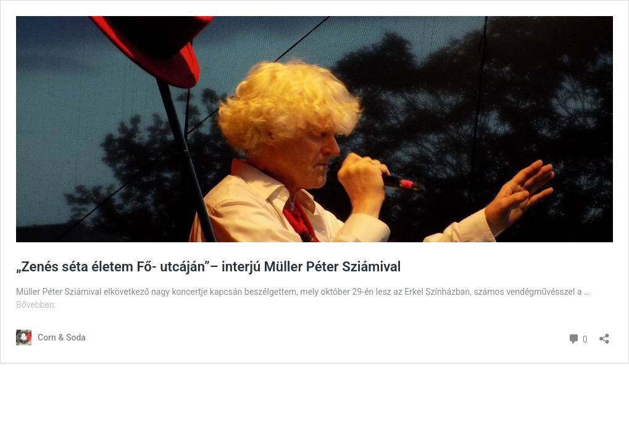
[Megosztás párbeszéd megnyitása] (604, 334)
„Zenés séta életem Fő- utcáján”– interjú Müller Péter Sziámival (208, 266)
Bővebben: (36, 305)
